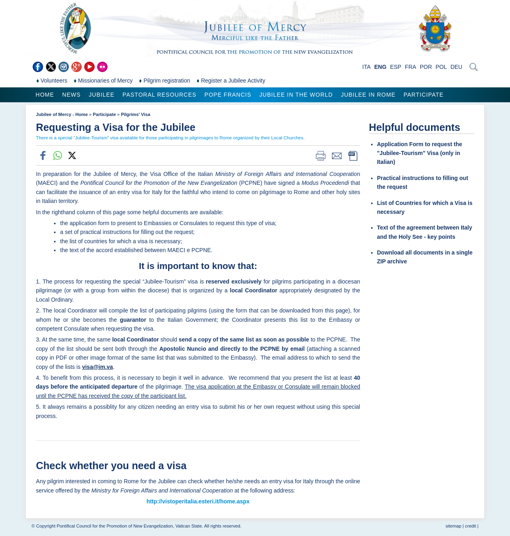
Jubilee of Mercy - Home (62, 114)
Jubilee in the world (296, 94)
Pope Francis (228, 94)
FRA (410, 67)
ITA (366, 67)
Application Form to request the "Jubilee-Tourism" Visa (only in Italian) (419, 153)
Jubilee (101, 94)
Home (44, 94)
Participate (424, 94)
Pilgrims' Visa (135, 114)
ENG (380, 67)
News (71, 94)
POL (441, 67)
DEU (456, 67)
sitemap (453, 526)
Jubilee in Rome (368, 94)
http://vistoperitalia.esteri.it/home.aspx (198, 501)
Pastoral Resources (159, 94)
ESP (395, 67)
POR (426, 67)
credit (470, 526)
